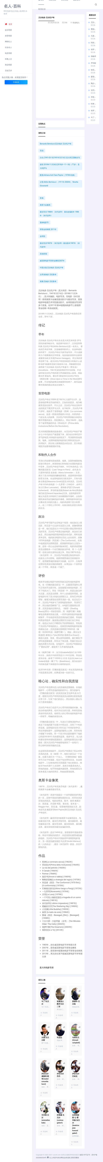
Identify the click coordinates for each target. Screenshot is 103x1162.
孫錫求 (93, 56)
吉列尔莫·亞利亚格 (94, 90)
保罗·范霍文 (94, 111)
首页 (8, 24)
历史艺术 (8, 71)
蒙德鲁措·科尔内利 (94, 77)
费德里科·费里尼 (94, 29)
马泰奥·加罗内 (94, 36)
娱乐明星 (8, 30)
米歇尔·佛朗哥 (94, 97)
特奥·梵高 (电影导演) (94, 104)
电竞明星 (8, 53)
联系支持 (42, 9)
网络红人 (8, 42)
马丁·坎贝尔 (94, 117)
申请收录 (16, 82)
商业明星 (8, 65)
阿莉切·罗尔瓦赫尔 (94, 43)
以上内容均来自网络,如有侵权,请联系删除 (63, 1158)
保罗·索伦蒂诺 (94, 49)
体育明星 (8, 36)
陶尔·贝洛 (94, 83)
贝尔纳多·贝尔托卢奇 (94, 22)
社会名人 (8, 47)
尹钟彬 (93, 63)
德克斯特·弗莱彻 (94, 70)
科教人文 (8, 59)
